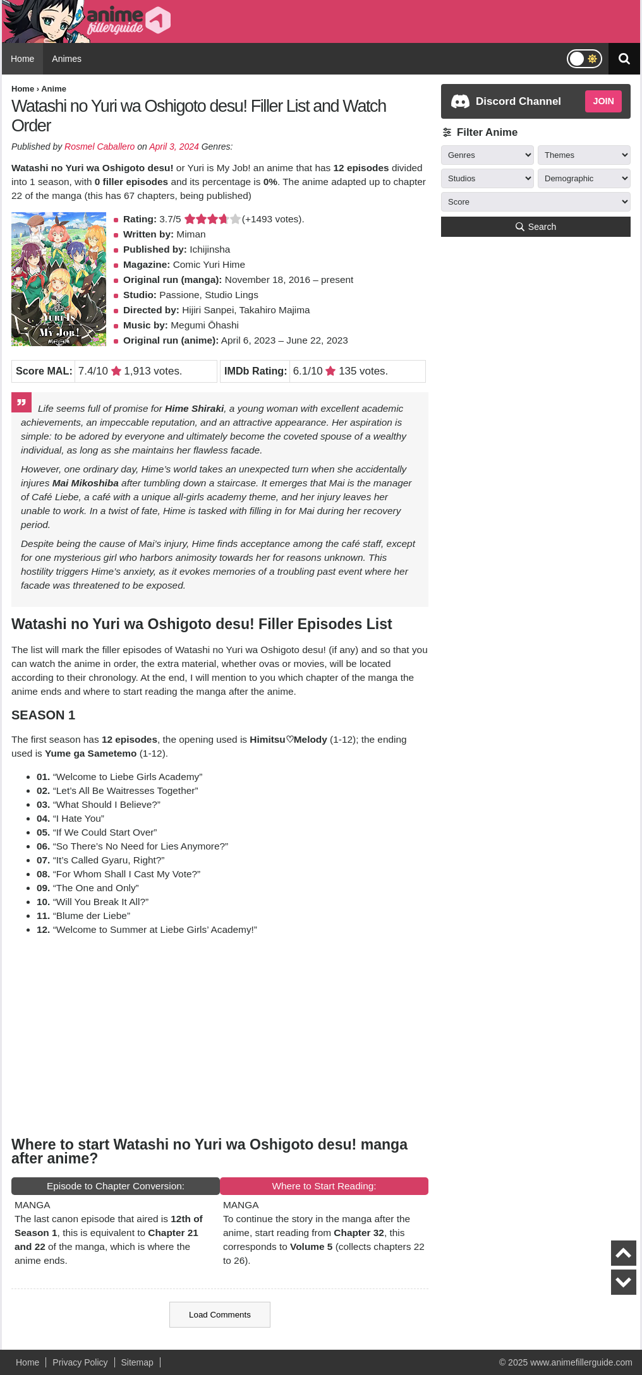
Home (22, 59)
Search (536, 227)
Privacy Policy (79, 1362)
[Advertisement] (219, 1035)
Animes (67, 59)
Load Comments (220, 1314)
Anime (53, 88)
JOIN (603, 101)
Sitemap (137, 1362)
